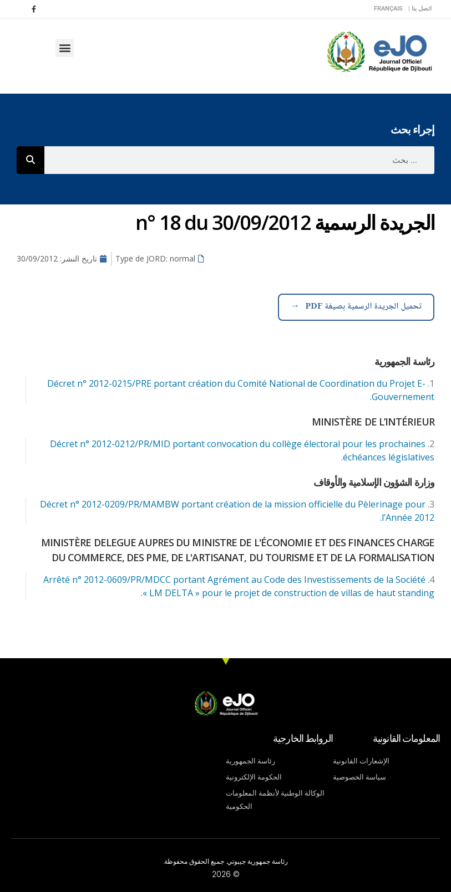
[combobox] (239, 160)
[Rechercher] (30, 160)
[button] (64, 48)
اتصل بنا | (420, 8)
